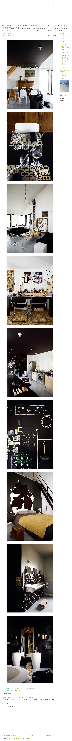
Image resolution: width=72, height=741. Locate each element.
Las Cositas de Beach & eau (34, 5)
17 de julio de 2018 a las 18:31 (27, 697)
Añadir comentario (9, 706)
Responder (8, 703)
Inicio (31, 735)
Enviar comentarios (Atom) (21, 738)
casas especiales (15, 690)
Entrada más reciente (10, 735)
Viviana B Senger (10, 697)
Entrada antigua (51, 735)
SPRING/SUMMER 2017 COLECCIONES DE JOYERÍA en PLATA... (65, 58)
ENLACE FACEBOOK (64, 74)
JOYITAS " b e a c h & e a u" (65, 53)
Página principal (65, 36)
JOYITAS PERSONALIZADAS (65, 48)
